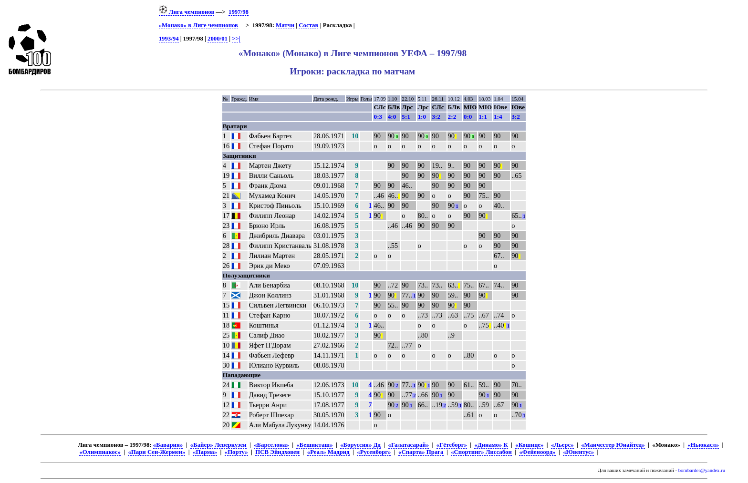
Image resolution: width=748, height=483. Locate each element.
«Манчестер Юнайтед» (613, 445)
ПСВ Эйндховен (277, 452)
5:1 (406, 116)
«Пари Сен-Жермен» (156, 452)
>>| (236, 38)
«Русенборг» (374, 452)
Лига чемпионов (187, 12)
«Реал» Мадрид (328, 452)
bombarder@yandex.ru (701, 470)
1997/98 (239, 12)
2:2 (452, 116)
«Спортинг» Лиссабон (481, 452)
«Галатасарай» (408, 445)
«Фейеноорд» (537, 452)
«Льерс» (562, 445)
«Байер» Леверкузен (218, 445)
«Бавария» (168, 445)
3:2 (436, 116)
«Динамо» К (491, 445)
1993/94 (169, 38)
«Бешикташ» (314, 445)
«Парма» (205, 452)
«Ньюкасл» (703, 445)
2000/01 (218, 38)
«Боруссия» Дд (360, 445)
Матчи (285, 25)
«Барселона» (271, 445)
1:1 (482, 116)
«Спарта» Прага (420, 452)
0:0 (468, 116)
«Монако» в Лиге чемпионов (198, 25)
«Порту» (236, 452)
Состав (308, 25)
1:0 (421, 116)
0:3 (378, 116)
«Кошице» (529, 445)
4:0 (392, 116)
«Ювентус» (578, 452)
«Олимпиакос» (99, 452)
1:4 (498, 116)
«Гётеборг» (451, 445)
